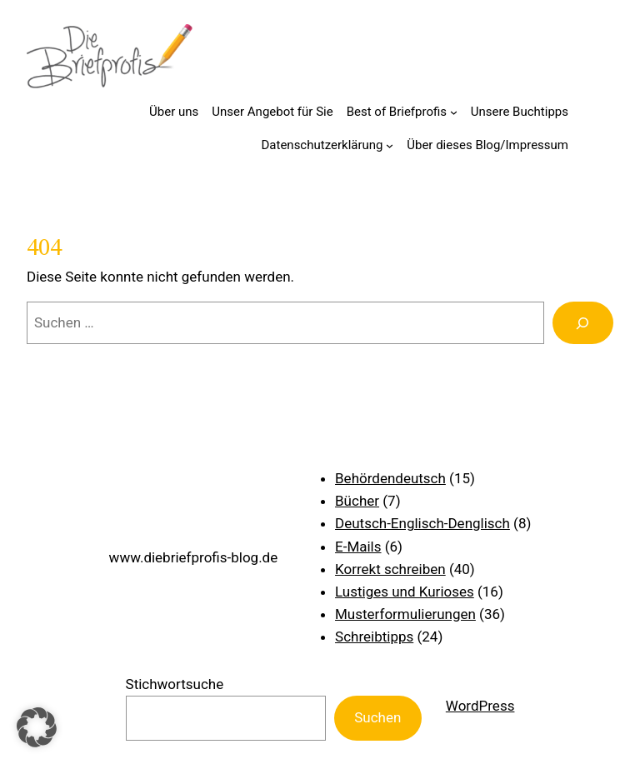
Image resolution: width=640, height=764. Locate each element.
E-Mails (358, 546)
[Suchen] (582, 323)
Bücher (357, 500)
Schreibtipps (374, 636)
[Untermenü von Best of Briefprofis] (454, 112)
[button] (36, 727)
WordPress (480, 705)
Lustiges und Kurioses (404, 591)
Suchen (377, 717)
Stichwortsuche (175, 684)
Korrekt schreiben (390, 569)
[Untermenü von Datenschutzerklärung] (389, 145)
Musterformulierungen (405, 614)
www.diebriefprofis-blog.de (193, 557)
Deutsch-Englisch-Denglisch (422, 523)
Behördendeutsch (390, 478)
